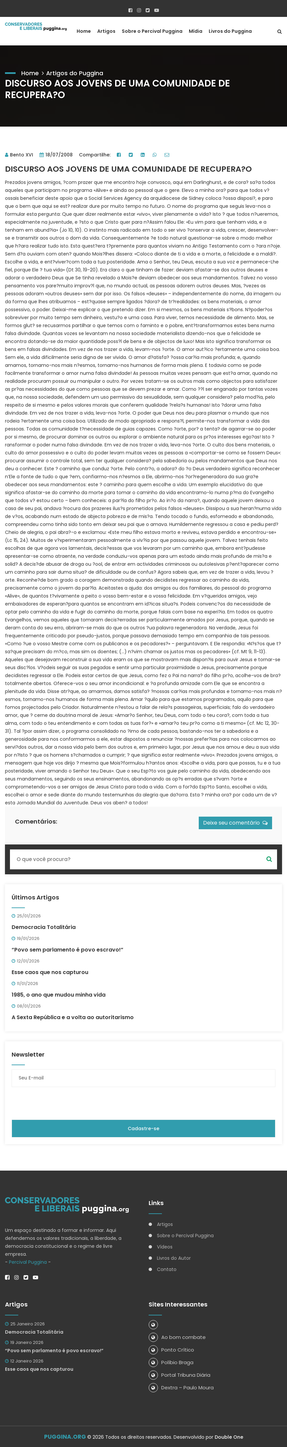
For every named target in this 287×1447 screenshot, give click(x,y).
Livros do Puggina (230, 31)
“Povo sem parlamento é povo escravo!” (67, 949)
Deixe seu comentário (235, 822)
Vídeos (165, 1246)
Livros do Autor (174, 1257)
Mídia (195, 31)
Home (84, 31)
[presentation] (62, 1103)
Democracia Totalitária (44, 926)
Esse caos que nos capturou (50, 971)
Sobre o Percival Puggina (152, 31)
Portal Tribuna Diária (179, 1374)
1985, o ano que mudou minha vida (59, 994)
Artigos (106, 31)
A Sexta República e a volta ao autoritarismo (73, 1016)
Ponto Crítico (171, 1349)
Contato (167, 1268)
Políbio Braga (171, 1361)
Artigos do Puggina (75, 72)
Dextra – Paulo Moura (181, 1386)
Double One (229, 1436)
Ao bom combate (177, 1336)
